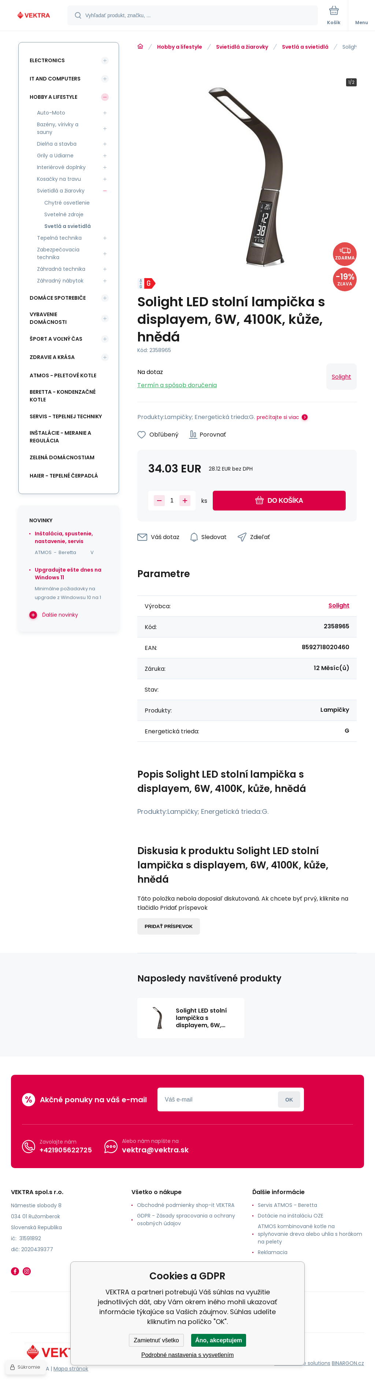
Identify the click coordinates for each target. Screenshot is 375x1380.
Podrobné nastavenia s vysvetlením (187, 1355)
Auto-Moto (51, 112)
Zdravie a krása (52, 357)
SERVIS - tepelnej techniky (66, 416)
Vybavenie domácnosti (48, 318)
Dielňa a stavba (57, 143)
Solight (341, 377)
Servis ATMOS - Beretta (287, 1205)
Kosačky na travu (59, 179)
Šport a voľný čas (56, 339)
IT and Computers (55, 78)
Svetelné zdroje (63, 214)
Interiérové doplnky (61, 167)
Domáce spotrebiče (58, 298)
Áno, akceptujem (218, 1340)
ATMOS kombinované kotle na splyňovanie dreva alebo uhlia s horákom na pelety (310, 1234)
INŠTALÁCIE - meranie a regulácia (60, 436)
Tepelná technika (59, 238)
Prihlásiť (289, 1099)
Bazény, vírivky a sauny (57, 128)
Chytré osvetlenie (67, 202)
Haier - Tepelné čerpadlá (64, 475)
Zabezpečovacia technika (58, 253)
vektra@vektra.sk (155, 1150)
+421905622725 (66, 1150)
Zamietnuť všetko (156, 1340)
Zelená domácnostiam (62, 457)
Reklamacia (272, 1252)
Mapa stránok (70, 1368)
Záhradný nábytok (60, 280)
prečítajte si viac (278, 417)
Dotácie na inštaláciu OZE (290, 1215)
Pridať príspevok (169, 926)
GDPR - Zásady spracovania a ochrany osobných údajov (186, 1219)
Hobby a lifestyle (179, 47)
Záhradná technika (61, 269)
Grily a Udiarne (55, 155)
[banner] (34, 15)
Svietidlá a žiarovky (242, 47)
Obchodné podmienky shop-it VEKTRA (185, 1205)
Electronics (47, 60)
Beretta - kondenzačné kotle (63, 395)
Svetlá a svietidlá (305, 47)
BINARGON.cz (348, 1363)
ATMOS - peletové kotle (63, 375)
